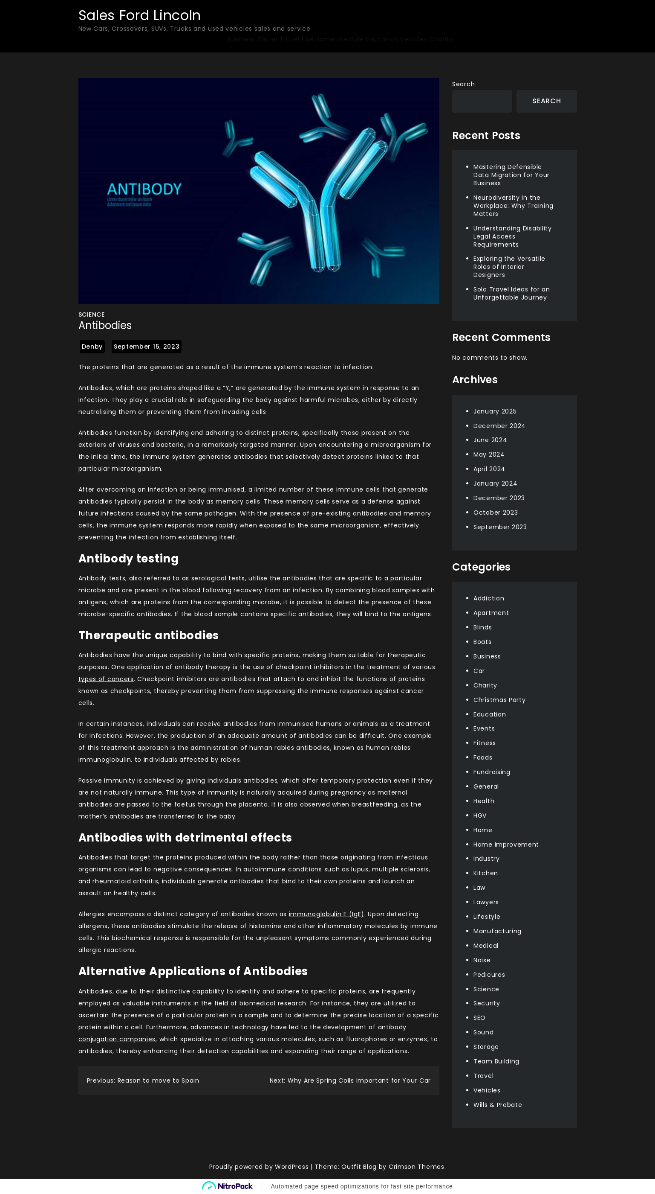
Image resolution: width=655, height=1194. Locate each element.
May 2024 (489, 454)
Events (484, 728)
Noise (482, 960)
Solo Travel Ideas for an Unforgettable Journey (511, 293)
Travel (267, 39)
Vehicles (413, 39)
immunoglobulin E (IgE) (326, 914)
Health (483, 801)
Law (308, 39)
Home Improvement (506, 844)
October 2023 (495, 512)
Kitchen (485, 873)
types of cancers (106, 679)
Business (242, 39)
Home (325, 39)
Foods (483, 757)
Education (382, 39)
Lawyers (486, 902)
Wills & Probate (497, 1105)
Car (479, 671)
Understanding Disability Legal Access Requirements (512, 236)
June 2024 (490, 440)
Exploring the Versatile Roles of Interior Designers (509, 266)
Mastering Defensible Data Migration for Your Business (511, 175)
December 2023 (499, 498)
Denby (92, 346)
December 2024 (499, 426)
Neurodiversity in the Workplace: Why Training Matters (513, 205)
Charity (441, 39)
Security (486, 1003)
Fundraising (492, 772)
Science (91, 314)
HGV (480, 815)
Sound (483, 1032)
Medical (486, 945)
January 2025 (494, 411)
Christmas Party (499, 700)
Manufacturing (497, 931)
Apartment (491, 613)
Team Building (496, 1061)
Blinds (482, 627)
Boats (482, 642)
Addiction (488, 598)
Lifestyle (350, 39)
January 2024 (495, 483)
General (486, 786)
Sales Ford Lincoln (140, 15)
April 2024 (489, 469)
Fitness (484, 743)
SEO (479, 1017)
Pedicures (489, 974)
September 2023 (500, 527)
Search (463, 84)
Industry (486, 858)
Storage (486, 1047)
